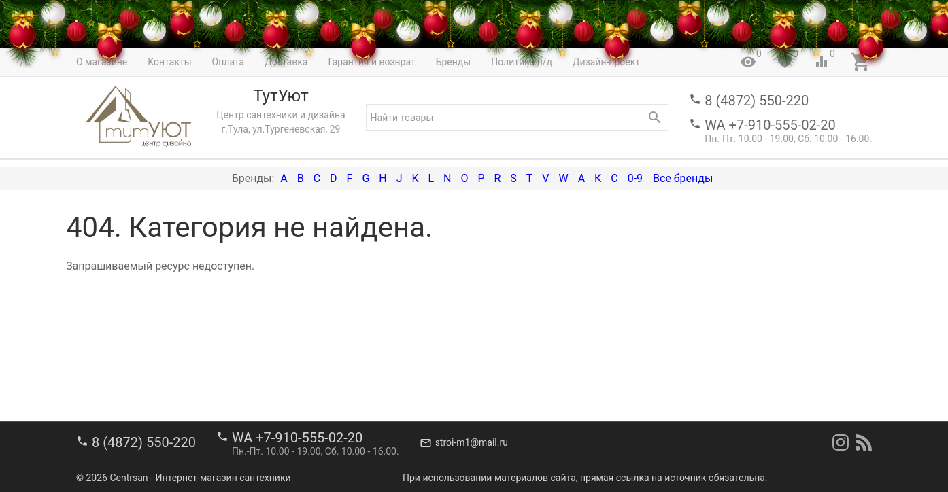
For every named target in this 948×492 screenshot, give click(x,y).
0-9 (635, 178)
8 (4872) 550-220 (757, 100)
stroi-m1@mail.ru (471, 442)
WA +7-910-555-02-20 (770, 125)
